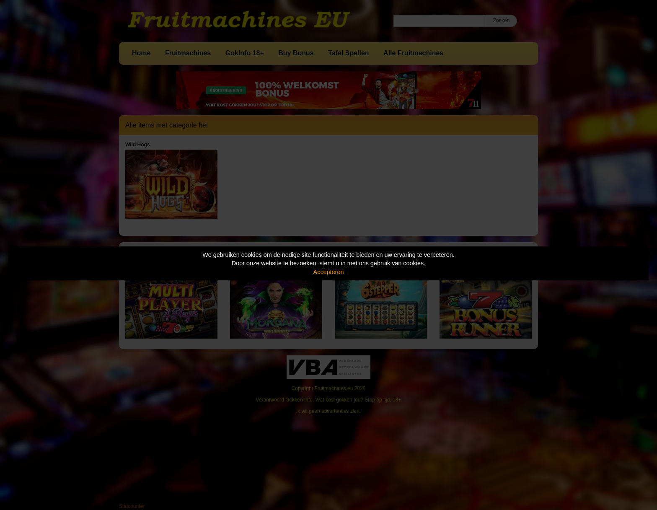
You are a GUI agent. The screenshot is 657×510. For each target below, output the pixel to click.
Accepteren (328, 272)
